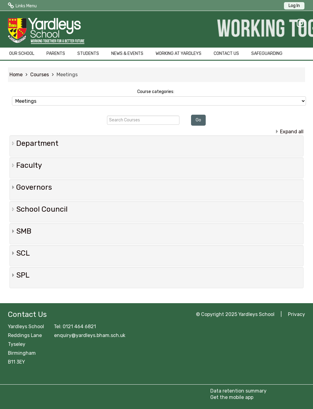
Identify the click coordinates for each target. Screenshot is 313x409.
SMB (23, 231)
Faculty (29, 165)
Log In (294, 5)
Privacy (296, 314)
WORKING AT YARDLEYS (178, 53)
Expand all (292, 132)
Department (37, 143)
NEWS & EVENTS (127, 53)
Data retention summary (238, 391)
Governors (34, 187)
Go (198, 120)
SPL (23, 275)
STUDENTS (88, 53)
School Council (42, 209)
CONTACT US (226, 53)
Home (16, 74)
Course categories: (155, 91)
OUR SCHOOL (21, 53)
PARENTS (55, 53)
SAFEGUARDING (266, 53)
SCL (23, 253)
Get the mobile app (231, 397)
